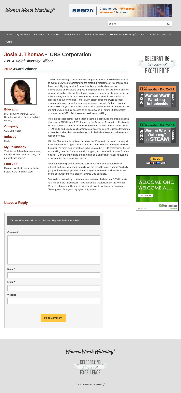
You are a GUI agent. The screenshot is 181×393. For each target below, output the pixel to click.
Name (11, 269)
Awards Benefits (72, 34)
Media (7, 141)
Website (11, 295)
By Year (39, 34)
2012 (8, 69)
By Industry (23, 34)
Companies (54, 34)
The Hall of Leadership (159, 34)
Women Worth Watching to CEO (127, 34)
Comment (13, 232)
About (9, 34)
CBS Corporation (70, 54)
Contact (10, 42)
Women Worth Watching (93, 384)
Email (11, 282)
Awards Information (95, 34)
